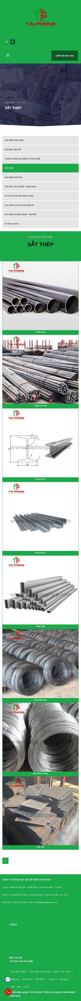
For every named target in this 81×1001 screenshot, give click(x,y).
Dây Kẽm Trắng (40, 773)
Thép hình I (40, 479)
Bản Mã (40, 847)
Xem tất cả (40, 250)
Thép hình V (40, 553)
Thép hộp (40, 626)
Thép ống (40, 332)
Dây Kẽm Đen (40, 700)
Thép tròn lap (40, 405)
